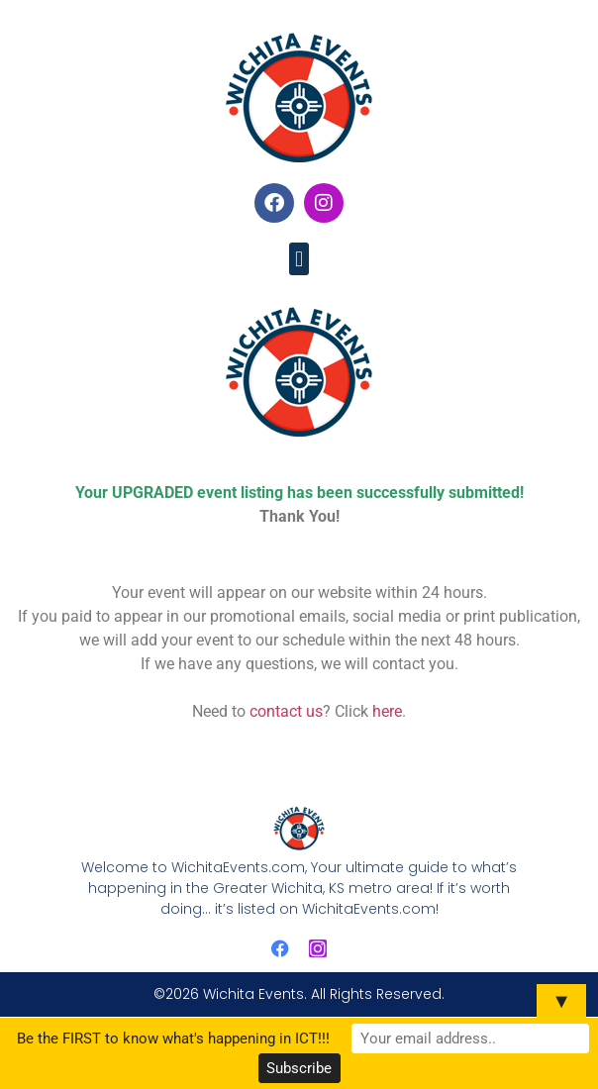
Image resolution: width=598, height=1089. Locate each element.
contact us (286, 711)
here (387, 711)
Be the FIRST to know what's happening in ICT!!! (173, 1038)
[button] (298, 259)
